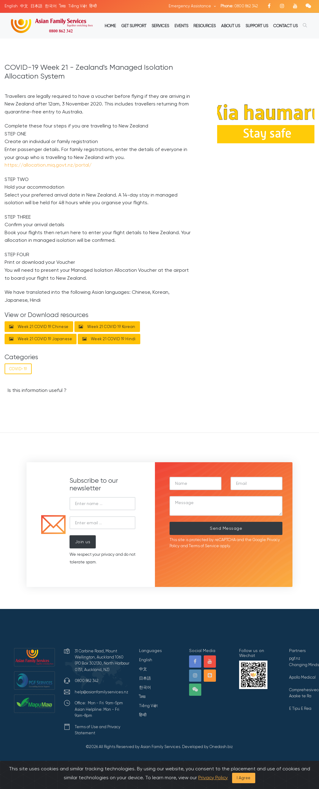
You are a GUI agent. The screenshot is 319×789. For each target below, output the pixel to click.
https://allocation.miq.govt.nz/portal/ (48, 165)
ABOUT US (230, 25)
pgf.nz (294, 658)
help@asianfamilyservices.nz (101, 692)
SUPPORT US (257, 25)
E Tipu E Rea (300, 708)
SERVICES (160, 25)
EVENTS (181, 25)
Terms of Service (204, 546)
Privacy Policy (213, 777)
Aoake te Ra (300, 696)
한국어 (51, 6)
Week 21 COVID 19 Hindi (109, 339)
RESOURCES (204, 25)
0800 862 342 (239, 6)
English (11, 6)
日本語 (36, 6)
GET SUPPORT (133, 25)
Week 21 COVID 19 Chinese (39, 326)
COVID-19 (18, 369)
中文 (24, 6)
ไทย (62, 6)
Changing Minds (304, 664)
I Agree (244, 778)
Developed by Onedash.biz (207, 746)
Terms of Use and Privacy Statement (97, 729)
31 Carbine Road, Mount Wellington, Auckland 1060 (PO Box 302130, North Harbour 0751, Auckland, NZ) (102, 660)
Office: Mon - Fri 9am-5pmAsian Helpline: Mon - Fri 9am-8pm (99, 709)
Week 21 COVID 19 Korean (107, 326)
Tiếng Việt (77, 6)
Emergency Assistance (190, 6)
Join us (83, 541)
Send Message (226, 528)
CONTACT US (285, 25)
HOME (110, 25)
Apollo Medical (302, 677)
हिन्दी (93, 6)
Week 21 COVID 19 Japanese (40, 339)
